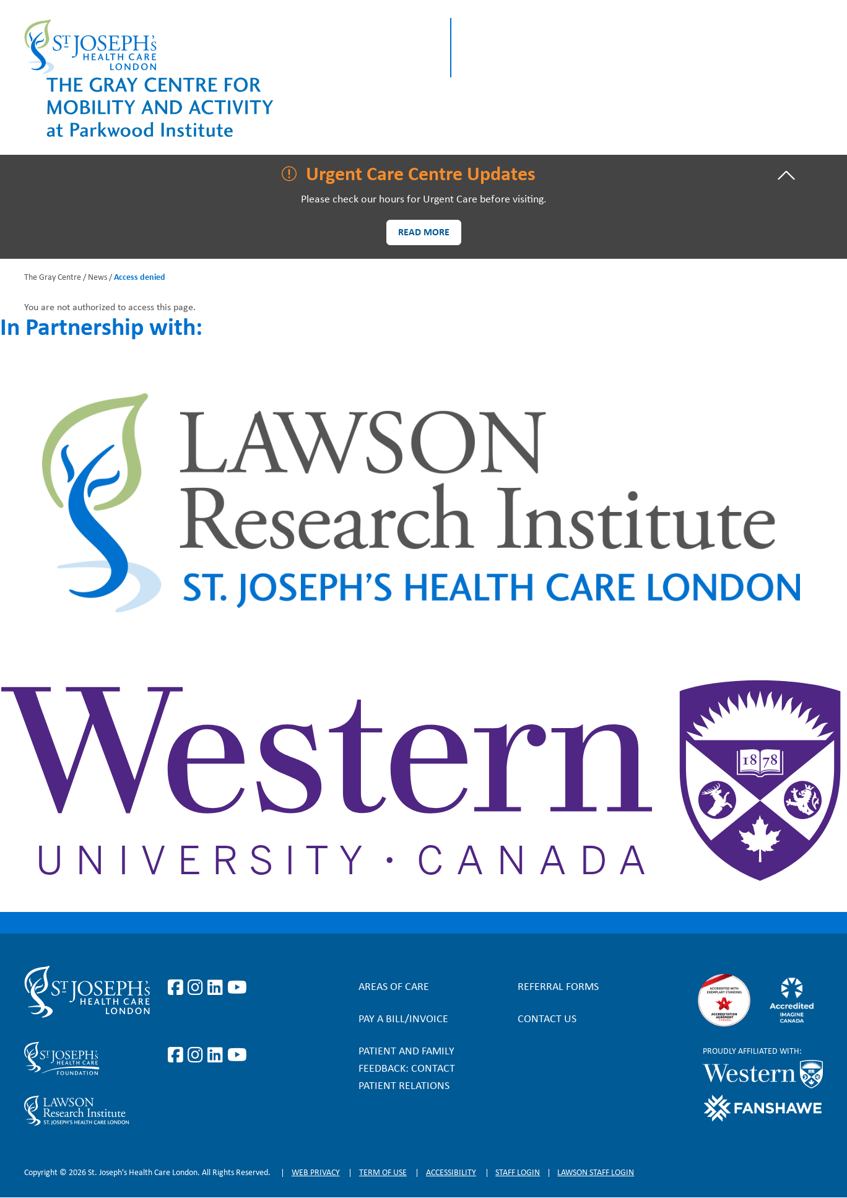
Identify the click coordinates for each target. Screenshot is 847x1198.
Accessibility (451, 1173)
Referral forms (558, 987)
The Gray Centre (52, 277)
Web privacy (316, 1173)
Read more (424, 233)
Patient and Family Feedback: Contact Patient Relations (406, 1069)
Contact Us (547, 1019)
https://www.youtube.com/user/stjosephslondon (237, 988)
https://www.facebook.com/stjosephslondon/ (178, 988)
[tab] (423, 175)
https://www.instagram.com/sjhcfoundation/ (197, 1055)
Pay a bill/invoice (403, 1019)
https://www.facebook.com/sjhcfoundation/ (178, 1055)
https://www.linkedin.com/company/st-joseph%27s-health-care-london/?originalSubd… (217, 988)
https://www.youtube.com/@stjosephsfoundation (237, 1055)
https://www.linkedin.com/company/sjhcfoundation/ (217, 1055)
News (97, 277)
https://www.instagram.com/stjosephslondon (197, 988)
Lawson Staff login (595, 1173)
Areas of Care (393, 987)
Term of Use (383, 1173)
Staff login (517, 1173)
